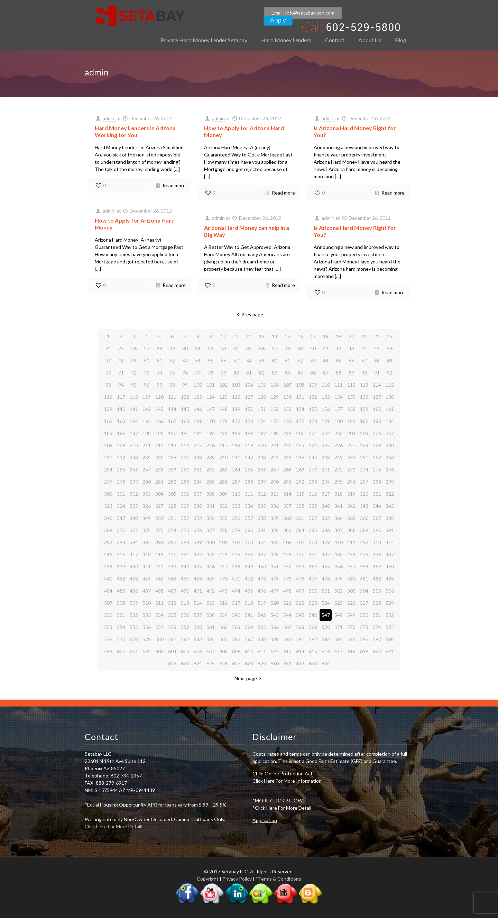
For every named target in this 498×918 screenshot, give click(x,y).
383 (287, 530)
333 (236, 506)
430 (300, 554)
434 (351, 554)
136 (364, 397)
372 (146, 530)
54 (198, 360)
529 (390, 603)
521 (287, 603)
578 (134, 639)
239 (210, 457)
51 (159, 360)
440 (134, 566)
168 (185, 421)
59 (262, 360)
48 (121, 360)
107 (287, 385)
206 (377, 433)
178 (313, 421)
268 (287, 469)
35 (249, 348)
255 (121, 469)
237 (185, 457)
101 (210, 385)
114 (377, 385)
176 (287, 421)
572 (351, 627)
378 (223, 530)
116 (108, 397)
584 (210, 639)
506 (390, 591)
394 (134, 542)
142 (146, 409)
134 (338, 397)
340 (326, 506)
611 (262, 651)
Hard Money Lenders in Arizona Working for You (135, 131)
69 (390, 360)
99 (185, 385)
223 (300, 445)
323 (108, 506)
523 (313, 603)
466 (172, 579)
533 (146, 615)
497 (274, 591)
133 (326, 397)
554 (121, 627)
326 (146, 506)
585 (223, 639)
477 (313, 579)
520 (274, 603)
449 (249, 566)
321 (377, 494)
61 (287, 360)
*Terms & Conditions (278, 879)
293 (313, 482)
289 (262, 482)
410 (338, 542)
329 (185, 506)
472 (249, 579)
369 (108, 530)
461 (108, 579)
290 (274, 482)
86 (313, 373)
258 (159, 469)
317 (326, 494)
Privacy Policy (237, 879)
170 (210, 421)
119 (146, 397)
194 (223, 433)
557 (159, 627)
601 (134, 651)
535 (172, 615)
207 (390, 433)
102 (223, 385)
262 (210, 469)
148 (223, 409)
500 (313, 591)
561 (210, 627)
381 (262, 530)
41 (326, 348)
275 (377, 469)
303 (146, 494)
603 (159, 651)
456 (338, 566)
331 (210, 506)
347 (121, 518)
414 (390, 542)
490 (185, 591)
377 (210, 530)
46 (390, 348)
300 (108, 494)
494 (236, 591)
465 (159, 579)
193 (210, 433)
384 (300, 530)
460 (390, 566)
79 (223, 373)
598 (390, 639)
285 (210, 482)
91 (377, 373)
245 (287, 457)
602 (146, 651)
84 (287, 373)
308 (210, 494)
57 (236, 360)
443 (172, 566)
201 (313, 433)
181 (351, 421)
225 (326, 445)
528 (377, 603)
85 (300, 373)
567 (287, 627)
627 (236, 663)
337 (287, 506)
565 (262, 627)
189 (159, 433)
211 (146, 445)
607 (210, 651)
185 (108, 433)
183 (377, 421)
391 (390, 530)
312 (262, 494)
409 (326, 542)
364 (338, 518)
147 (210, 409)
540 (236, 615)
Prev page (249, 314)
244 (274, 457)
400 (210, 542)
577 (121, 639)
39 (300, 348)
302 (134, 494)
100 (198, 385)
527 (364, 603)
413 (377, 542)
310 (236, 494)
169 (198, 421)
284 (198, 482)
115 (390, 385)
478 (326, 579)
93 (108, 385)
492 (210, 591)
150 (249, 409)
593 (326, 639)
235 (159, 457)
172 (236, 421)
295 (338, 482)
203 (338, 433)
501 (326, 591)
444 (185, 566)
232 (121, 457)
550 (364, 615)
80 (236, 373)
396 (159, 542)
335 (262, 506)
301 (121, 494)
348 (134, 518)
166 (159, 421)
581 (172, 639)
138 (390, 397)
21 (364, 336)
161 (390, 409)
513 (185, 603)
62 (300, 360)
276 (390, 469)
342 (351, 506)
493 (223, 591)
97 (159, 385)
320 (364, 494)
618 (351, 651)
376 (198, 530)
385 (313, 530)
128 (262, 397)
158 (351, 409)
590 (287, 639)
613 (287, 651)
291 (287, 482)
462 (121, 579)
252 (377, 457)
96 (146, 385)
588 (262, 639)
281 (159, 482)
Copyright (208, 879)
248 (326, 457)
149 (236, 409)
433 (338, 554)
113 (364, 385)
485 (121, 591)
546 (313, 615)
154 (300, 409)
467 (185, 579)
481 (364, 579)
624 (198, 663)
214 (185, 445)
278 (121, 482)
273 (351, 469)
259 (172, 469)
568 (300, 627)
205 (364, 433)
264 (236, 469)
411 (351, 542)
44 (364, 348)
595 (351, 639)
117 (121, 397)
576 (108, 639)
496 (262, 591)
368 (390, 518)
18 (326, 336)
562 (223, 627)
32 (210, 348)
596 (364, 639)
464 (146, 579)
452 (287, 566)
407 (300, 542)
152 (274, 409)
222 (287, 445)
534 (159, 615)
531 (121, 615)
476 (300, 579)
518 (249, 603)
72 (134, 373)
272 (338, 469)
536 (185, 615)
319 (351, 494)
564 (249, 627)
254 (108, 469)
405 (274, 542)
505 (377, 591)
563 (236, 627)
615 (313, 651)
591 (300, 639)
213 (172, 445)
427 (262, 554)
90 (364, 373)
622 (172, 663)
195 (236, 433)
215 (198, 445)
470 (223, 579)
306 (185, 494)
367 (377, 518)
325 (134, 506)
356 (236, 518)
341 (338, 506)
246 (300, 457)
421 (185, 554)
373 (159, 530)
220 (262, 445)
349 (146, 518)
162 (108, 421)
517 (236, 603)
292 (300, 482)
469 (210, 579)
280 (146, 482)
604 (172, 651)
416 (121, 554)
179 (326, 421)
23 (390, 336)
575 (390, 627)
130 (287, 397)
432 (326, 554)
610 (249, 651)
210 (134, 445)
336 (274, 506)
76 (185, 373)
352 (185, 518)
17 (313, 336)
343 (364, 506)
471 (236, 579)
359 (274, 518)
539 (223, 615)
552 (390, 615)
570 (326, 627)
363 (326, 518)
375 (185, 530)
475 (287, 579)
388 (351, 530)
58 (249, 360)
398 (185, 542)
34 (236, 348)
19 (338, 336)
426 (249, 554)
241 (236, 457)
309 (223, 494)
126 (236, 397)
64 (326, 360)
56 (223, 360)
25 (121, 348)
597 (377, 639)
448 (236, 566)
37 (274, 348)
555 (134, 627)
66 (351, 360)
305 (172, 494)
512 (172, 603)
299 (390, 482)
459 (377, 566)
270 (313, 469)
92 (390, 373)
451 (274, 566)
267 (274, 469)
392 (108, 542)
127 (249, 397)
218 (236, 445)
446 (210, 566)
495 (249, 591)
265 (249, 469)
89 (351, 373)
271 (326, 469)
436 (377, 554)
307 (198, 494)
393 (121, 542)
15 (287, 336)
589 (274, 639)
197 (262, 433)
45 (377, 348)
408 (313, 542)
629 (262, 663)
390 (377, 530)
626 (223, 663)
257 (146, 469)
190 (172, 433)
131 (300, 397)
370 (121, 530)
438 (108, 566)
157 (338, 409)
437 (390, 554)
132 (313, 397)
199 (287, 433)
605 (185, 651)
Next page (249, 678)
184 (390, 421)
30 (185, 348)
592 (313, 639)
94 (121, 385)
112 (351, 385)
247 (313, 457)
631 (287, 663)
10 (223, 336)
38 (287, 348)
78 (210, 373)
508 (121, 603)
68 (377, 360)
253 (390, 457)
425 (236, 554)
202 (326, 433)
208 (108, 445)
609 (236, 651)
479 (338, 579)
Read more (174, 185)
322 (390, 494)
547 (326, 615)
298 (377, 482)
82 (262, 373)
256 (134, 469)
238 (198, 457)
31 (198, 348)
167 (172, 421)
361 (300, 518)
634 (326, 663)
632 (300, 663)
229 (377, 445)
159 (364, 409)
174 (262, 421)
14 (274, 336)
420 (172, 554)
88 (338, 373)
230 (390, 445)
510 (146, 603)
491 (198, 591)
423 (210, 554)
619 (364, 651)
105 (262, 385)
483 (390, 579)
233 (134, 457)
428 (274, 554)
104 (249, 385)
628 (249, 663)
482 (377, 579)
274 (364, 469)
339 (313, 506)
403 (249, 542)
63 (313, 360)
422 (198, 554)
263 (223, 469)
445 (198, 566)
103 (236, 385)
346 (108, 518)
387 (338, 530)
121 (172, 397)
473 (262, 579)
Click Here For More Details (114, 826)
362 (313, 518)
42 (338, 348)
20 (351, 336)
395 (146, 542)
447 (223, 566)
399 (198, 542)
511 (159, 603)
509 (134, 603)
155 (313, 409)
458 (364, 566)
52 (172, 360)
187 (134, 433)
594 (338, 639)
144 (172, 409)
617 (338, 651)
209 (121, 445)
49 (134, 360)
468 (198, 579)
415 (108, 554)
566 (274, 627)
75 (172, 373)
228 (364, 445)
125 (223, 397)
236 (172, 457)
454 (313, 566)
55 (210, 360)
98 (172, 385)
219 (249, 445)
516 (223, 603)
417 (134, 554)
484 (108, 591)
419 (159, 554)
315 (300, 494)
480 (351, 579)
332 (223, 506)
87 (326, 373)
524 (326, 603)
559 (185, 627)
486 (134, 591)
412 (364, 542)
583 (198, 639)
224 (313, 445)
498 (287, 591)
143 (159, 409)
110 (326, 385)
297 (364, 482)
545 (300, 615)
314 (287, 494)
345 (390, 506)
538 (210, 615)
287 (236, 482)
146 (198, 409)
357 (249, 518)
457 (351, 566)
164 (134, 421)
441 (146, 566)
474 (274, 579)
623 (185, 663)
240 (223, 457)
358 (262, 518)
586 (236, 639)
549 (351, 615)
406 (287, 542)
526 (351, 603)
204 (351, 433)
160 (377, 409)
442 (159, 566)
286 (223, 482)
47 (108, 360)
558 (172, 627)
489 (172, 591)
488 (159, 591)
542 (262, 615)
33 (223, 348)
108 (300, 385)
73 (146, 373)
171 (223, 421)
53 (185, 360)
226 (338, 445)
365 (351, 518)
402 (236, 542)
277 (108, 482)
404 (262, 542)
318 (338, 494)
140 (121, 409)
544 (287, 615)
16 (300, 336)
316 (313, 494)
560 (198, 627)
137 (377, 397)
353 (198, 518)
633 (313, 663)
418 (146, 554)
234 (146, 457)
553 (108, 627)
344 (377, 506)
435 (364, 554)
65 (338, 360)
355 (223, 518)
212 (159, 445)
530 (108, 615)
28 (159, 348)
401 (223, 542)
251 (364, 457)
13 (262, 336)
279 (134, 482)
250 (351, 457)
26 (134, 348)
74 (159, 373)
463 (134, 579)
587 (249, 639)
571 (338, 627)
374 (172, 530)
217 (223, 445)
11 (236, 336)
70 (108, 373)
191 (185, 433)
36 (262, 348)
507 (108, 603)
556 (146, 627)
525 (338, 603)
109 (313, 385)
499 (300, 591)
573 (364, 627)
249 (338, 457)
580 (159, 639)
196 (249, 433)
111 (338, 385)
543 (274, 615)
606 (198, 651)
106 (274, 385)
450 (262, 566)
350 (159, 518)
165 (146, 421)
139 (108, 409)
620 (377, 651)
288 (249, 482)
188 (146, 433)
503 (351, 591)
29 (172, 348)
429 (287, 554)
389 (364, 530)
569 (313, 627)
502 (338, 591)
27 (146, 348)
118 (134, 397)
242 (249, 457)
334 (249, 506)
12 (249, 336)
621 (390, 651)
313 (274, 494)
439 (121, 566)
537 (198, 615)
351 (172, 518)
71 (121, 373)
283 (185, 482)
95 (134, 385)
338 (300, 506)
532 (134, 615)
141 (134, 409)
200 (300, 433)
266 (262, 469)
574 (377, 627)
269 (300, 469)
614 (300, 651)
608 (223, 651)
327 (159, 506)
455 (326, 566)
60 (274, 360)
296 (351, 482)
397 (172, 542)
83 (274, 373)
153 (287, 409)
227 (351, 445)
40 (313, 348)
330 (198, 506)
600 (121, 651)
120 (159, 397)
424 (223, 554)
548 (338, 615)
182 (364, 421)
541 (249, 615)
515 (210, 603)
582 (185, 639)
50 (146, 360)
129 (274, 397)
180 (338, 421)
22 (377, 336)
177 (300, 421)
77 (198, 373)
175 (274, 421)
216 (210, 445)
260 (185, 469)
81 (249, 373)
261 (198, 469)
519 (262, 603)
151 (262, 409)
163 (121, 421)
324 (121, 506)
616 (326, 651)
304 (159, 494)
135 (351, 397)
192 (198, 433)
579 (146, 639)
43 (351, 348)
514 (198, 603)
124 (210, 397)
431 (313, 554)
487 (146, 591)
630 (274, 663)
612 (274, 651)
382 (274, 530)
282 (172, 482)
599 (108, 651)
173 (249, 421)
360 (287, 518)
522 (300, 603)
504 (364, 591)
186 (121, 433)
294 (326, 482)
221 (274, 445)
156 (326, 409)
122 (185, 397)
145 (185, 409)
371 (134, 530)
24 (108, 348)
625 (210, 663)
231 (108, 457)
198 (274, 433)
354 (210, 518)
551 (377, 615)
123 (198, 397)
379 (236, 530)
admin (109, 118)
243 (262, 457)
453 (300, 566)
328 (172, 506)
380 (249, 530)
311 (249, 494)
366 (364, 518)
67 (364, 360)
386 (326, 530)
